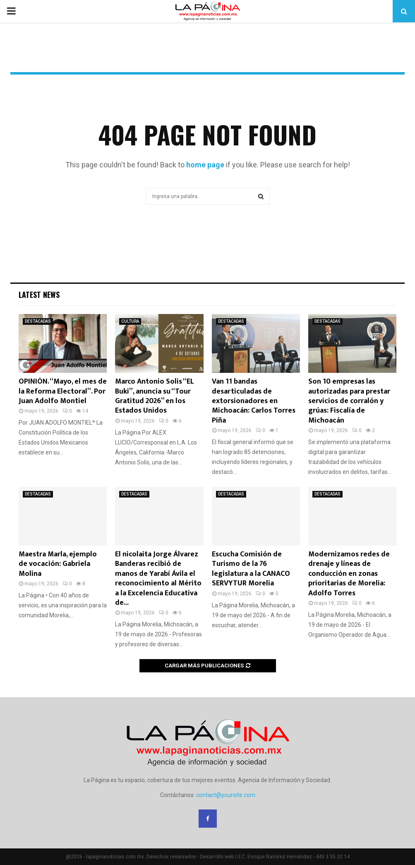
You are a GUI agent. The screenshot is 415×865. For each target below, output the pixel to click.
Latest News (39, 294)
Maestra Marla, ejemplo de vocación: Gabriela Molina (58, 564)
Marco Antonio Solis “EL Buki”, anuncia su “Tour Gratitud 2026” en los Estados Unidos (154, 396)
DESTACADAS (38, 321)
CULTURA (130, 321)
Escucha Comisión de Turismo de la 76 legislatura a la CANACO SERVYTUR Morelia (251, 569)
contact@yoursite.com (225, 795)
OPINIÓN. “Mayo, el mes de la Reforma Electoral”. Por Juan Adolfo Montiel (63, 391)
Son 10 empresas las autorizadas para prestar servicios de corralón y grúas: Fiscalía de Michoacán (349, 401)
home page (205, 164)
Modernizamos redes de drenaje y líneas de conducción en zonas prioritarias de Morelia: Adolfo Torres (349, 573)
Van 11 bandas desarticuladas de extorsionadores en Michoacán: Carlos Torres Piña (253, 401)
